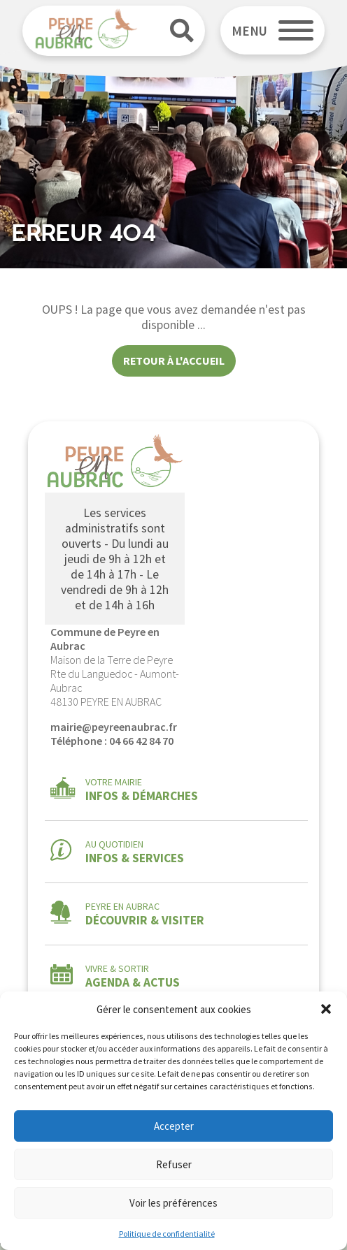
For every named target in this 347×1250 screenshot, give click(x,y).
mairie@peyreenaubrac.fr (113, 727)
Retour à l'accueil (174, 361)
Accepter (174, 1126)
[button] (326, 1009)
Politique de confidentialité (167, 1233)
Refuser (174, 1164)
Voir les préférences (173, 1202)
